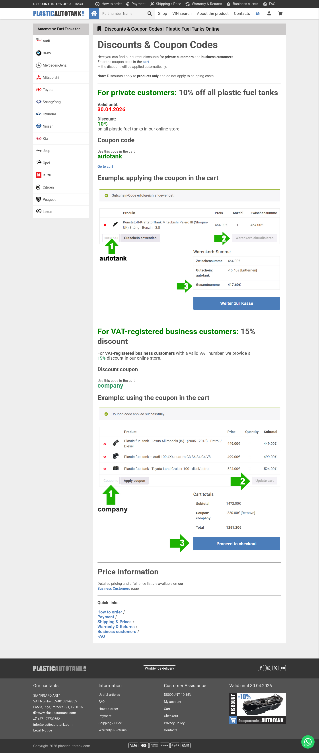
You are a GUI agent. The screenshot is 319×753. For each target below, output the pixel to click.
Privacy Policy (174, 723)
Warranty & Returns (113, 730)
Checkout (171, 716)
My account (172, 702)
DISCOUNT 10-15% (177, 695)
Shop (162, 13)
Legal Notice (42, 730)
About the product (213, 13)
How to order (108, 709)
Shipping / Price (110, 723)
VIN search (182, 13)
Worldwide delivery (159, 668)
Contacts (242, 13)
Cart (167, 709)
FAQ (102, 702)
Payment (105, 716)
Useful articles (109, 695)
